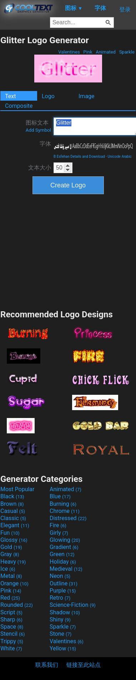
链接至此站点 (83, 664)
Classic (13, 518)
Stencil (12, 633)
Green (62, 554)
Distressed (68, 518)
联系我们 (46, 664)
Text (10, 96)
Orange (14, 583)
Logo (48, 96)
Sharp (11, 619)
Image (87, 96)
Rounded (16, 604)
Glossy (13, 540)
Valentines (69, 52)
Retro (60, 597)
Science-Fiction (73, 604)
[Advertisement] (68, 251)
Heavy (13, 561)
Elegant (14, 525)
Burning (63, 503)
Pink (88, 52)
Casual (12, 511)
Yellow (63, 648)
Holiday (63, 561)
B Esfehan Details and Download (79, 156)
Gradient (64, 547)
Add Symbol (38, 130)
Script (11, 612)
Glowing (65, 540)
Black (12, 496)
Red (10, 597)
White (11, 648)
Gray (9, 554)
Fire (58, 525)
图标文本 (38, 126)
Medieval (66, 568)
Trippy (11, 641)
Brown (12, 503)
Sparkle (127, 52)
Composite (19, 105)
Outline (63, 583)
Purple (63, 590)
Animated (106, 52)
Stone (60, 633)
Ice (7, 568)
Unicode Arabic (120, 156)
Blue (60, 496)
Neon (60, 576)
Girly (59, 532)
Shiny (60, 619)
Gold (11, 547)
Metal (11, 576)
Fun (10, 532)
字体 (45, 143)
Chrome (65, 511)
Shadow (65, 612)
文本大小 (39, 167)
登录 (125, 9)
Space (11, 626)
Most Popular (17, 489)
